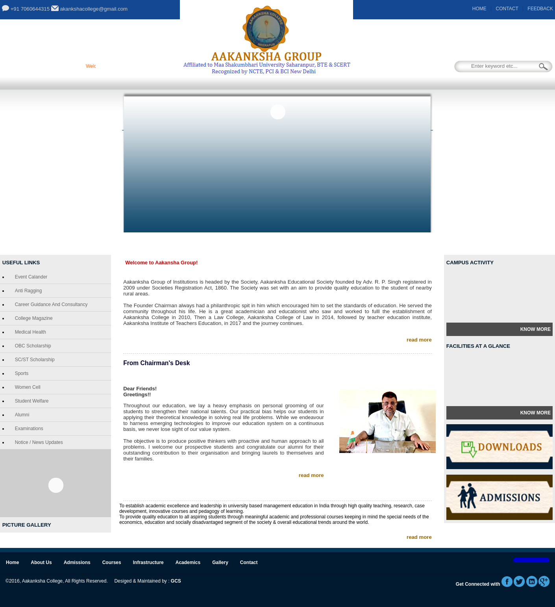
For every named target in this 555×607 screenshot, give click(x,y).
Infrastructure (293, 244)
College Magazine (32, 318)
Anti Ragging (27, 290)
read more (419, 340)
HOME (479, 8)
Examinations (27, 428)
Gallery (394, 244)
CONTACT (507, 8)
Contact (436, 244)
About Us (146, 244)
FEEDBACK (540, 8)
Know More (535, 329)
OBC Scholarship (31, 346)
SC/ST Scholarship (33, 359)
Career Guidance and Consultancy (49, 304)
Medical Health (28, 332)
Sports (20, 373)
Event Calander (29, 277)
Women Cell (26, 387)
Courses (240, 244)
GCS (176, 581)
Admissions (194, 244)
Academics (349, 244)
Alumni (20, 415)
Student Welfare (30, 401)
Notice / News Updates (37, 442)
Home (107, 244)
